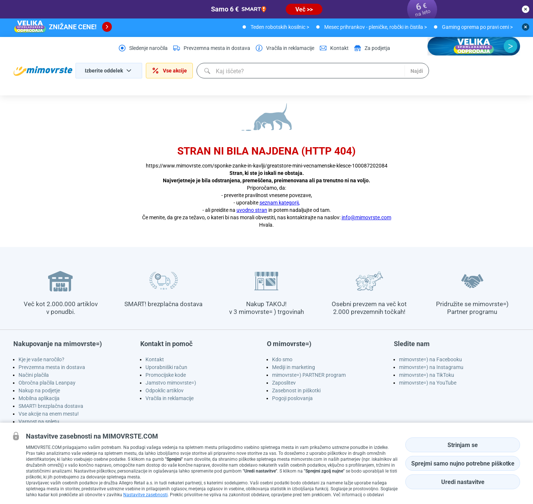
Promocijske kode (165, 375)
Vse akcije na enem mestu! (49, 414)
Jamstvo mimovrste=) (170, 383)
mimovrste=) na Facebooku (430, 359)
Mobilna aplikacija (39, 398)
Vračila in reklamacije (169, 398)
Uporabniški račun (166, 367)
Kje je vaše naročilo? (41, 359)
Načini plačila (34, 375)
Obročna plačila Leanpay (47, 383)
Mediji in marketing (293, 367)
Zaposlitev (284, 383)
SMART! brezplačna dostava (51, 406)
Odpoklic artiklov (164, 390)
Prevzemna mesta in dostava (52, 367)
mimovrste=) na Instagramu (431, 367)
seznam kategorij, (279, 203)
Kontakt (154, 359)
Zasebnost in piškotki (296, 390)
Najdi (415, 71)
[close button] (525, 9)
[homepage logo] (43, 71)
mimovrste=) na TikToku (426, 375)
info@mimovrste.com (366, 217)
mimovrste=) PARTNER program (309, 375)
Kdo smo (282, 359)
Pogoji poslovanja (292, 398)
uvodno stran (252, 210)
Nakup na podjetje (39, 390)
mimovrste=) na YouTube (427, 383)
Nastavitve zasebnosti (145, 494)
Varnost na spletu (39, 421)
